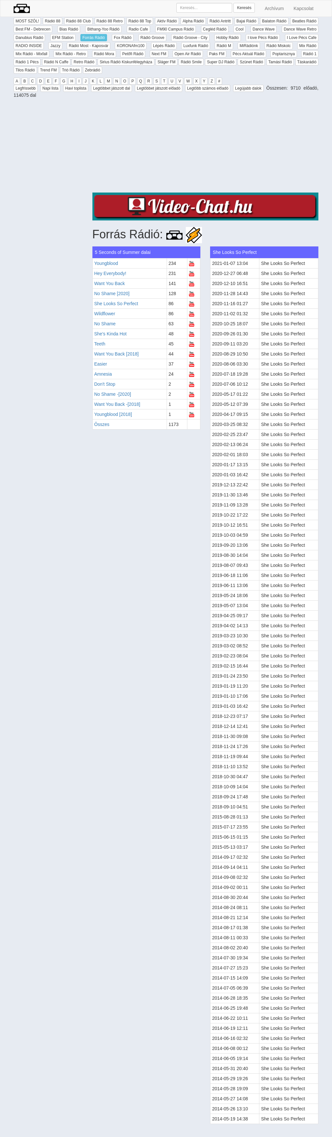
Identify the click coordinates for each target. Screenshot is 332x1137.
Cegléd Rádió (215, 29)
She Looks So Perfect (116, 303)
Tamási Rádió (280, 62)
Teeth (99, 343)
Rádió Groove (152, 37)
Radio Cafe (138, 29)
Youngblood (106, 263)
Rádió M (224, 46)
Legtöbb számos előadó (207, 88)
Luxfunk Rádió (195, 46)
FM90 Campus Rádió (175, 29)
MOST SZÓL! (27, 21)
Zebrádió (92, 70)
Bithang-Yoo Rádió (103, 29)
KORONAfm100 (130, 46)
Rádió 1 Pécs (27, 62)
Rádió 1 (309, 54)
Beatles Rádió (304, 21)
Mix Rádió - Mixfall (31, 54)
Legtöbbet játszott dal (111, 88)
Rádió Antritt (220, 21)
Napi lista (50, 88)
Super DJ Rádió (220, 62)
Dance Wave (264, 29)
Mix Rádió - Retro (70, 54)
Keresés (244, 8)
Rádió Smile (191, 62)
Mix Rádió (307, 46)
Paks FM (216, 54)
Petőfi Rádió (132, 54)
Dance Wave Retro (300, 29)
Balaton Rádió (274, 21)
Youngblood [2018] (113, 414)
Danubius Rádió (29, 37)
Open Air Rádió (187, 54)
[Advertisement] (205, 147)
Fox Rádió (123, 37)
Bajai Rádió (246, 21)
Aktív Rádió (167, 21)
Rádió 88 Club (78, 21)
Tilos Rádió (25, 70)
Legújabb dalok (248, 88)
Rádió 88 (52, 21)
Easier (100, 364)
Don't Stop (104, 384)
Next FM (159, 54)
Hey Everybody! (110, 273)
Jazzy (55, 46)
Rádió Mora (104, 54)
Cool (239, 29)
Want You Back (109, 283)
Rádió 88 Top (139, 21)
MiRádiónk (249, 46)
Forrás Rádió (93, 37)
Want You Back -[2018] (117, 404)
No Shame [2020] (112, 293)
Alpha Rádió (193, 21)
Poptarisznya (283, 54)
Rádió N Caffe (56, 62)
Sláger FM (166, 62)
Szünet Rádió (251, 62)
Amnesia (103, 374)
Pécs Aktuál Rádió (248, 54)
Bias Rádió (68, 29)
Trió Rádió (71, 70)
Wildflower (104, 313)
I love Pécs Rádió (263, 37)
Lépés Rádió (164, 46)
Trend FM (48, 70)
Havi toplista (75, 88)
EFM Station (63, 37)
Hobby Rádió (227, 37)
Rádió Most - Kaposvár (88, 46)
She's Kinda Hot (110, 333)
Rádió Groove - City (190, 37)
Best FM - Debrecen (33, 29)
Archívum (274, 8)
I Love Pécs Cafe (301, 37)
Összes (102, 424)
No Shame (105, 323)
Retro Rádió (84, 62)
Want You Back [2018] (116, 353)
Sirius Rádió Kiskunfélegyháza (126, 62)
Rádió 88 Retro (110, 21)
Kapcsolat (304, 8)
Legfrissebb (26, 88)
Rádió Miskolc (279, 46)
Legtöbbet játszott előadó (158, 88)
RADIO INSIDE (29, 46)
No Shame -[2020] (112, 394)
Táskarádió (306, 62)
